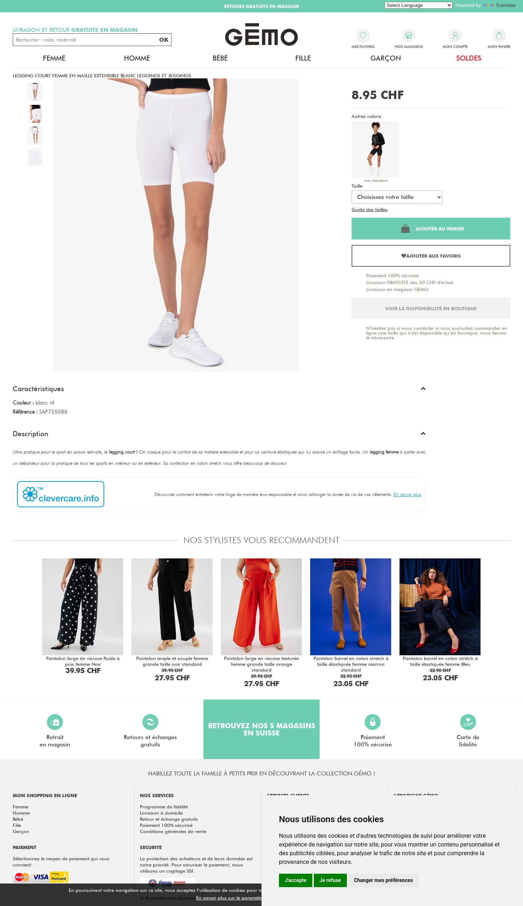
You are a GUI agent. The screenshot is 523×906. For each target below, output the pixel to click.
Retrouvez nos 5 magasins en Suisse (261, 729)
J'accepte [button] (296, 880)
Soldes (468, 58)
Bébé (220, 58)
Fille (303, 58)
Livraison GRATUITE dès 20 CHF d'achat (409, 282)
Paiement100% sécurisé (372, 731)
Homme (137, 58)
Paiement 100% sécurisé (392, 275)
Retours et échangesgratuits (150, 731)
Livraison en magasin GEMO (397, 289)
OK (164, 39)
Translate (499, 5)
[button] (219, 390)
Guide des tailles (370, 209)
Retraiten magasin (55, 731)
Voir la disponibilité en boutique (431, 308)
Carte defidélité (468, 731)
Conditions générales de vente (173, 831)
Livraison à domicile (161, 813)
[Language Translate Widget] (419, 5)
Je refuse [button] (330, 880)
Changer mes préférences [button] (383, 880)
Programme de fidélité (164, 806)
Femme (54, 58)
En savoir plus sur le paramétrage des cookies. (247, 898)
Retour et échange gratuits (169, 819)
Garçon (385, 58)
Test (393, 209)
